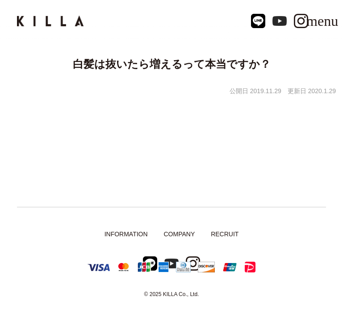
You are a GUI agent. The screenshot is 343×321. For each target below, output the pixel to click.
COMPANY (179, 234)
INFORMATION (126, 234)
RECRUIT (224, 234)
